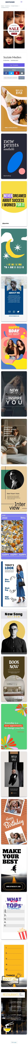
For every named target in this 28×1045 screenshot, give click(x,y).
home (2, 6)
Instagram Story (5, 7)
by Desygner (6, 60)
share (14, 70)
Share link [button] (21, 77)
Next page (14, 1042)
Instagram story (14, 60)
